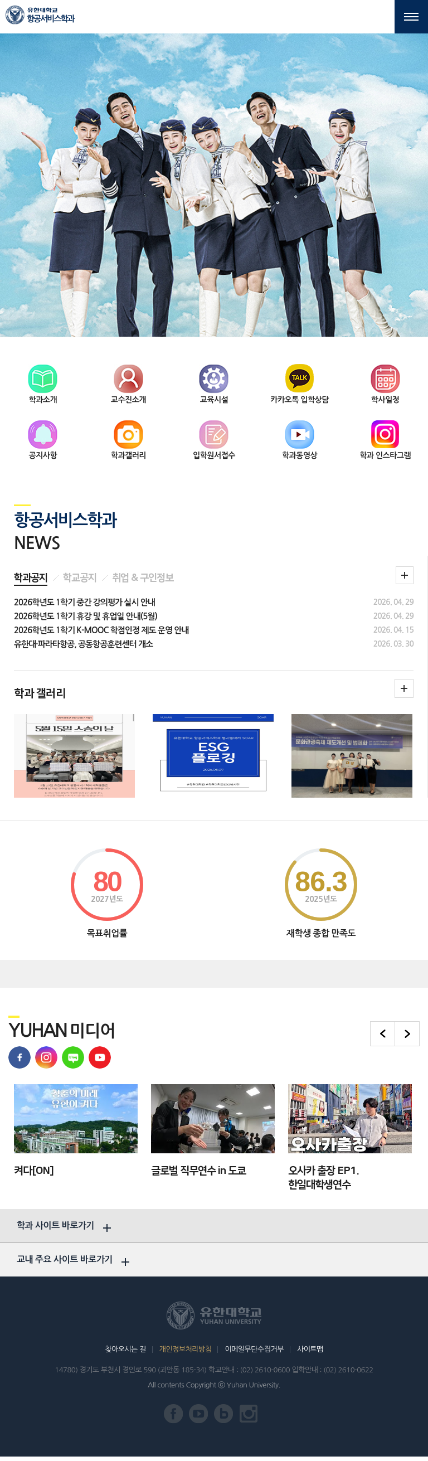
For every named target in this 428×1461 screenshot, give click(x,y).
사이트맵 (310, 1354)
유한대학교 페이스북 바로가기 (19, 1055)
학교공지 (79, 576)
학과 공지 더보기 (405, 574)
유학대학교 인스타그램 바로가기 (46, 1055)
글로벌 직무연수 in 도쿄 (198, 1168)
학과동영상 (299, 453)
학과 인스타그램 (385, 453)
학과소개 (42, 397)
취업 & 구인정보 (142, 576)
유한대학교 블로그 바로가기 (73, 1055)
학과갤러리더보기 (404, 686)
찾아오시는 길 (125, 1354)
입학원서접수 (214, 453)
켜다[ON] (34, 1168)
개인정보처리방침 (185, 1354)
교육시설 (214, 397)
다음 (407, 1031)
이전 (382, 1031)
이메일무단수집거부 (254, 1354)
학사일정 (385, 397)
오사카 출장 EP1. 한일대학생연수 (323, 1175)
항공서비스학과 (50, 18)
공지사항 (42, 453)
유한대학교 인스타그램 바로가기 (249, 1418)
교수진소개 (128, 397)
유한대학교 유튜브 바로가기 (100, 1055)
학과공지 (30, 576)
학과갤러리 (128, 453)
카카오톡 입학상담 (299, 397)
